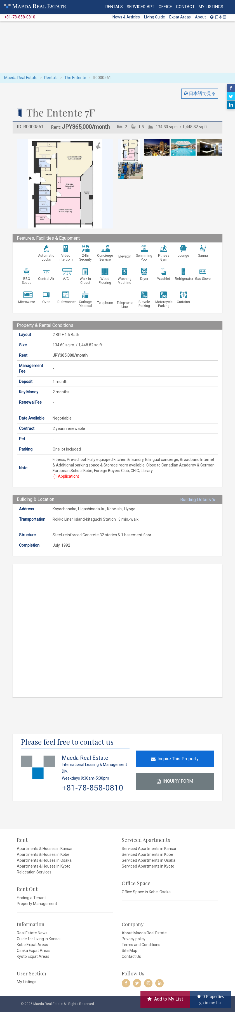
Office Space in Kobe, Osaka (146, 892)
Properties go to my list (211, 999)
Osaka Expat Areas (33, 950)
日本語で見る (202, 93)
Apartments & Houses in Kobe (43, 854)
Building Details (195, 499)
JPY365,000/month (86, 126)
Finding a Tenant (31, 898)
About (200, 17)
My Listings (26, 982)
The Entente (75, 77)
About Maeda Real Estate (144, 933)
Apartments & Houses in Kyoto (43, 866)
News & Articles (126, 17)
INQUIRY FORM (175, 781)
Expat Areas (180, 17)
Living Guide (154, 17)
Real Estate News (32, 933)
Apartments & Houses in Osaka (44, 860)
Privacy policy (133, 939)
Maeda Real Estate (20, 77)
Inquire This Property (175, 758)
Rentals (51, 77)
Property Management (37, 903)
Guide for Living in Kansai (38, 939)
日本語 (218, 17)
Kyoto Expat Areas (33, 956)
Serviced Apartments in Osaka (148, 860)
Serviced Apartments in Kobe (147, 854)
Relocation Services (34, 872)
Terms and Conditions (141, 944)
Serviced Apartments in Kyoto (148, 866)
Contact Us (131, 956)
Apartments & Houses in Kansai (44, 848)
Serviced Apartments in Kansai (149, 848)
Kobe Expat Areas (32, 944)
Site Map (129, 950)
